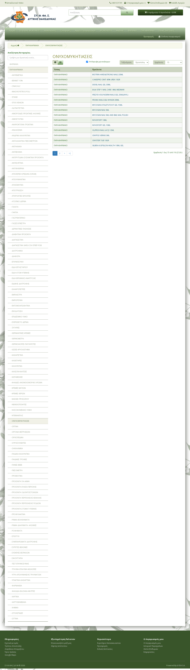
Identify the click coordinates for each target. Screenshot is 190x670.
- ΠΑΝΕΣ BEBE (16, 465)
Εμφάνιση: (159, 62)
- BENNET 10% (16, 80)
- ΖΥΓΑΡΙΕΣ (15, 327)
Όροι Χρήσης (10, 652)
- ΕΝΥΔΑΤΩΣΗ (16, 311)
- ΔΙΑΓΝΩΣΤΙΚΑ (16, 240)
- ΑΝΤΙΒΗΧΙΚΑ (16, 152)
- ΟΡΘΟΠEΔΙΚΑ (16, 437)
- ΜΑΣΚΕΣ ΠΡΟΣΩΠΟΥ (19, 399)
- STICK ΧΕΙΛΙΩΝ (17, 102)
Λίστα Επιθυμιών (151, 649)
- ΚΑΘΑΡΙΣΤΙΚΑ (16, 355)
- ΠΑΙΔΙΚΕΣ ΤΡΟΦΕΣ (18, 459)
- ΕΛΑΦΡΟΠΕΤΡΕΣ (17, 289)
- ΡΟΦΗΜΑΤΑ (16, 531)
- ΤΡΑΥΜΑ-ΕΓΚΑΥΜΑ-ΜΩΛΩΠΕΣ (23, 569)
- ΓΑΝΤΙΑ (14, 212)
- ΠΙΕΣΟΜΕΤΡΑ (16, 470)
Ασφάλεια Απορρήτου (14, 649)
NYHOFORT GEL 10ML (101, 125)
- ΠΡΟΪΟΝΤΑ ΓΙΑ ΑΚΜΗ (20, 481)
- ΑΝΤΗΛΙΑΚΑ (16, 146)
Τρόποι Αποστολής (13, 646)
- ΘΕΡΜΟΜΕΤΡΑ (17, 338)
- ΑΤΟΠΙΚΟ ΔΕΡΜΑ (18, 201)
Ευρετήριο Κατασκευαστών (109, 643)
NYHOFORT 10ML (99, 120)
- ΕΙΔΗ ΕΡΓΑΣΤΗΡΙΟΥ (19, 267)
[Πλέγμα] (60, 62)
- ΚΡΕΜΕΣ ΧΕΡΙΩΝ (17, 393)
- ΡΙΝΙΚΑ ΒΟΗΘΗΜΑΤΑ (20, 520)
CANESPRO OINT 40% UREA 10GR (106, 79)
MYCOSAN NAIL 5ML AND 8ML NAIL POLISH (110, 115)
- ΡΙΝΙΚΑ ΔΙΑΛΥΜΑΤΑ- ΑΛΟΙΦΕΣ (23, 525)
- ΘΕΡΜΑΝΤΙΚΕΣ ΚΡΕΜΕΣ (20, 333)
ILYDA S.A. (181, 665)
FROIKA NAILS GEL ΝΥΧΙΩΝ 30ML (105, 100)
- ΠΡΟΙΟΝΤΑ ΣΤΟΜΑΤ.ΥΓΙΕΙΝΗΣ (23, 509)
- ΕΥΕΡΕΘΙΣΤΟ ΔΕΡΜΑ (19, 322)
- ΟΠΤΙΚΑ (14, 426)
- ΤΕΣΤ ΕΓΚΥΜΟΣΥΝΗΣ (19, 563)
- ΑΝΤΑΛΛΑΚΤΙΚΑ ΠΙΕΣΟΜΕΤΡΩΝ (23, 141)
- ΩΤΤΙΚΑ (14, 618)
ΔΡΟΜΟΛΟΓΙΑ (106, 30)
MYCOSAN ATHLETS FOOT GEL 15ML (107, 105)
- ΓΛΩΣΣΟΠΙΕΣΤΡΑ (18, 223)
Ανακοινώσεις (50, 30)
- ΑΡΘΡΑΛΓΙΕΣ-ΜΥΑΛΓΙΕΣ (20, 196)
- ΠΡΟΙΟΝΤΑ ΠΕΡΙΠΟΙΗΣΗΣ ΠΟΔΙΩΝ (25, 503)
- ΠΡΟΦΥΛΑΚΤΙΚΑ (17, 514)
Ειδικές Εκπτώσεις (166, 30)
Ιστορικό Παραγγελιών (153, 646)
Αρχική (12, 30)
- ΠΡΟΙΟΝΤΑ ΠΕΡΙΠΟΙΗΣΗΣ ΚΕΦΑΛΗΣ (26, 498)
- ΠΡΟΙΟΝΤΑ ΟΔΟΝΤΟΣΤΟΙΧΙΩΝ (24, 492)
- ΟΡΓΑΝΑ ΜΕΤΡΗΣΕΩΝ (20, 432)
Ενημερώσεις (149, 652)
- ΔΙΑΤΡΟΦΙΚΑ (16, 251)
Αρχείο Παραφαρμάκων (85, 30)
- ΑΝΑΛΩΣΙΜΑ (16, 130)
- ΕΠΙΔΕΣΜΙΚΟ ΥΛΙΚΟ (19, 316)
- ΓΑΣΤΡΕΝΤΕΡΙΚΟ (17, 218)
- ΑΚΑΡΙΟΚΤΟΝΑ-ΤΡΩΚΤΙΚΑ (21, 124)
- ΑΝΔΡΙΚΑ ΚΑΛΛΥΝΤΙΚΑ (20, 135)
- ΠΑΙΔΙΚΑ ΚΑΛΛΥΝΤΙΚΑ (20, 454)
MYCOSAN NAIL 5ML (100, 110)
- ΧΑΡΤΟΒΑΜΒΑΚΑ (18, 602)
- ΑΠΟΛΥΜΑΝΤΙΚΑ (18, 179)
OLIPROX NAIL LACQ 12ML (103, 130)
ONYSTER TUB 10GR (100, 140)
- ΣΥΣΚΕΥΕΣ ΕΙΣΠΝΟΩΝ (20, 552)
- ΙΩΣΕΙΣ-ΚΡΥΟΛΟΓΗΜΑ (20, 349)
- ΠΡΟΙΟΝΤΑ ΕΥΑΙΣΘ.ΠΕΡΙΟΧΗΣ (23, 487)
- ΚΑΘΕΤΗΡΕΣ (16, 360)
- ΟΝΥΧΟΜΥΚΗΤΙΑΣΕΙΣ (19, 421)
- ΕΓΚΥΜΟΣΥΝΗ (16, 262)
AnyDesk (120, 30)
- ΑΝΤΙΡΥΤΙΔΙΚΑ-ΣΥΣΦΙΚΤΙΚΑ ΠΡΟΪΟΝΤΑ (27, 157)
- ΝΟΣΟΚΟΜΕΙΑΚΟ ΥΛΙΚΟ (21, 410)
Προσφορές (65, 30)
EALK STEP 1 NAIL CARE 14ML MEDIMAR (108, 89)
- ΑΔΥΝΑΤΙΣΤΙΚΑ (17, 108)
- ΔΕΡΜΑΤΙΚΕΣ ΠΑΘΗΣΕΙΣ (20, 229)
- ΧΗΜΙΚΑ (14, 607)
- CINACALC (15, 86)
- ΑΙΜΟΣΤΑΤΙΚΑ (16, 119)
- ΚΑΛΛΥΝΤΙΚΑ (16, 366)
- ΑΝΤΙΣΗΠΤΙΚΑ (16, 163)
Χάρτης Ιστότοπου (59, 646)
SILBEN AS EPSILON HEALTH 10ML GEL (108, 145)
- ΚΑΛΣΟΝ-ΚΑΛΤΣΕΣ (18, 371)
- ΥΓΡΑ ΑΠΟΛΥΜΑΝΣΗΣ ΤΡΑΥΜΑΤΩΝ (25, 574)
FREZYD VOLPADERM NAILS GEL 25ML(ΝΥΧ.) (110, 94)
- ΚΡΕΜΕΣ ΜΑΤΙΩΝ (18, 388)
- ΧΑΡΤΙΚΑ (14, 596)
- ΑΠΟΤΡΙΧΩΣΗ (16, 190)
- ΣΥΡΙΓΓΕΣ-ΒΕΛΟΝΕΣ (19, 547)
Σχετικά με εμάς (11, 643)
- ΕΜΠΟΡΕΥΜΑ (16, 300)
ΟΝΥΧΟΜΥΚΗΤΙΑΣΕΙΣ (54, 45)
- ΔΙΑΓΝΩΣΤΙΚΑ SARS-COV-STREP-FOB (26, 245)
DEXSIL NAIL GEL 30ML (101, 84)
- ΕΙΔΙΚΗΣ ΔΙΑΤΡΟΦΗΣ (19, 283)
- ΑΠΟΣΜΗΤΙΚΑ (16, 185)
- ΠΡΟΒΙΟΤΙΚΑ (16, 476)
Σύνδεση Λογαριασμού (169, 36)
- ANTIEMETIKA (16, 75)
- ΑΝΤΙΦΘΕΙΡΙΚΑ (17, 168)
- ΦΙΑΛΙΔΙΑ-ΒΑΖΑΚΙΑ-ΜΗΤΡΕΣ (22, 591)
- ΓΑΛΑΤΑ (14, 207)
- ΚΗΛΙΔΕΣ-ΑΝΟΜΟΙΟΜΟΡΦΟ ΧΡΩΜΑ (26, 382)
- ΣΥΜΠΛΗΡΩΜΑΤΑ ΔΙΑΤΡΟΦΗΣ (23, 541)
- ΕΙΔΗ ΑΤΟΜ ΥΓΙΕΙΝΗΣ (19, 273)
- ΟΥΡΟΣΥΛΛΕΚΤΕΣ (18, 443)
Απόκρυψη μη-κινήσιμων (98, 61)
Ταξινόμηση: (126, 62)
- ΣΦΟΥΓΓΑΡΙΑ (16, 558)
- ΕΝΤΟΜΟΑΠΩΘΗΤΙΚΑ (20, 305)
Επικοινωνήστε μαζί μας (61, 643)
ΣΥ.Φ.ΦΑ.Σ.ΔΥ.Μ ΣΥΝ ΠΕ (30, 30)
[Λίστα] (55, 62)
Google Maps (10, 655)
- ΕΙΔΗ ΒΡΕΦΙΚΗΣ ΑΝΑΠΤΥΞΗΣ (23, 278)
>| (70, 153)
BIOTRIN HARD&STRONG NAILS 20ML (107, 74)
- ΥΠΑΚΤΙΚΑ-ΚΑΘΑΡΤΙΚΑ (20, 580)
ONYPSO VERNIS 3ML (101, 135)
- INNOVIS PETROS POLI (20, 91)
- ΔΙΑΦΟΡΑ (15, 256)
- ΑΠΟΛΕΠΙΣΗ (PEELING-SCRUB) (23, 174)
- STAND (14, 97)
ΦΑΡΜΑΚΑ (132, 30)
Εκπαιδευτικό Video (14, 3)
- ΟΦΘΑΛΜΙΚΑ (16, 448)
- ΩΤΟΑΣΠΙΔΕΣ (16, 613)
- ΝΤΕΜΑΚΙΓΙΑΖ (16, 415)
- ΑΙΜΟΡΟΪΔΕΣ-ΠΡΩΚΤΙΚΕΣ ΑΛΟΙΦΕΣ (25, 113)
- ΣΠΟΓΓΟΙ (14, 536)
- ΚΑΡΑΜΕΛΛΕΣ (16, 377)
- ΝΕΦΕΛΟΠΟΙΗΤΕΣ (18, 404)
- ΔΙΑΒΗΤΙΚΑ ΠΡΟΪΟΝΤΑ (20, 234)
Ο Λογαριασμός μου (152, 643)
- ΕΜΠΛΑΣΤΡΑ (16, 294)
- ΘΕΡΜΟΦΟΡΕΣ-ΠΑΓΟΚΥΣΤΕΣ (23, 344)
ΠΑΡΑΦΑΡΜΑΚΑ (148, 30)
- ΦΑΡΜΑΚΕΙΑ (16, 585)
